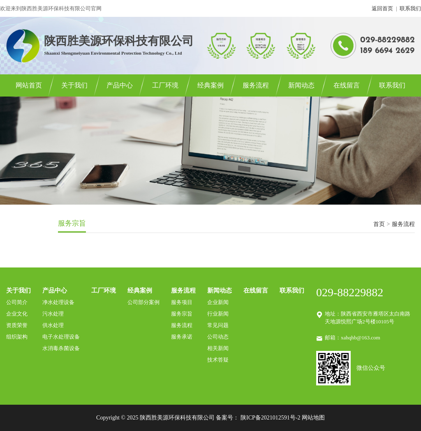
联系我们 (410, 8)
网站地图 (313, 418)
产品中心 (119, 85)
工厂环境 (165, 85)
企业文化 (17, 314)
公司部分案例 (143, 302)
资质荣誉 (17, 325)
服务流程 (256, 85)
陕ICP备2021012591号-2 (270, 418)
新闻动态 (301, 85)
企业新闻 (218, 302)
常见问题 (218, 325)
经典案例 (210, 85)
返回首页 (382, 8)
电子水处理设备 (61, 337)
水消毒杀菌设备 (61, 348)
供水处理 (53, 325)
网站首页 (29, 85)
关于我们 (74, 85)
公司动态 (218, 337)
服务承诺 (181, 337)
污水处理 (53, 314)
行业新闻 (218, 314)
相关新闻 (218, 348)
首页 (379, 224)
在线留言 (346, 85)
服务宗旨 (181, 314)
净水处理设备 (58, 302)
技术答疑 (218, 360)
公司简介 (17, 302)
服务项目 (181, 302)
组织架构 (17, 337)
